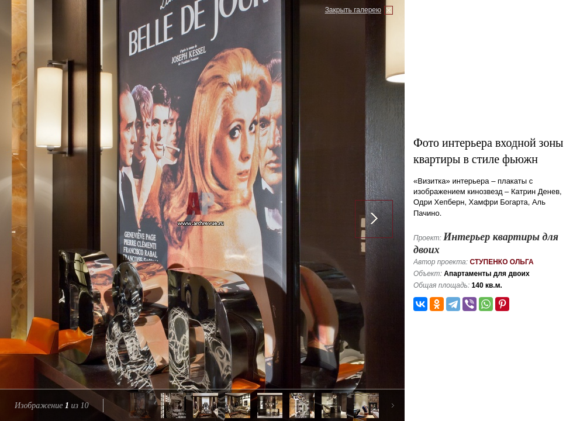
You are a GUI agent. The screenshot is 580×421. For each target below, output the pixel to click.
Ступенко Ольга (501, 262)
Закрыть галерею (353, 10)
